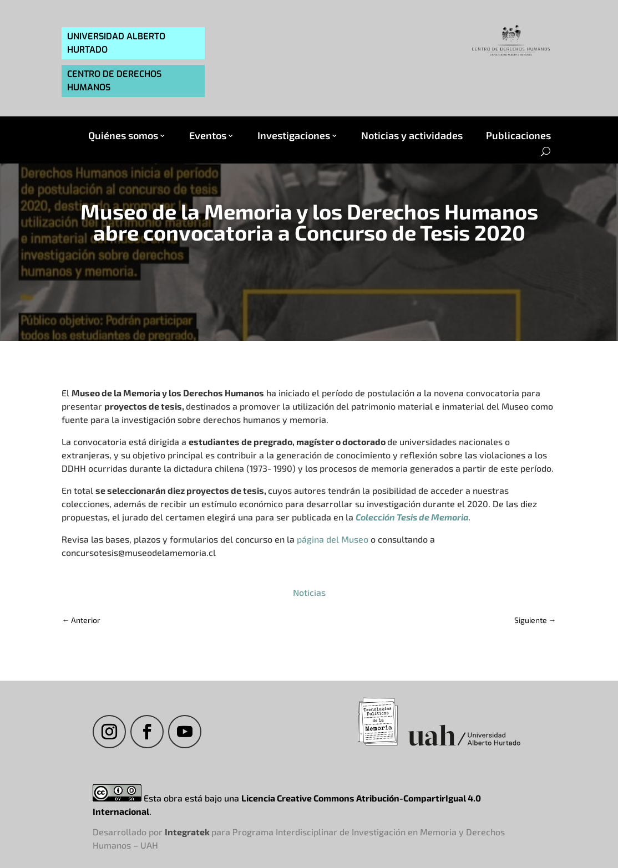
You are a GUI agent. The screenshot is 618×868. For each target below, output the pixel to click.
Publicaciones (518, 135)
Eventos (207, 135)
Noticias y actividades (412, 135)
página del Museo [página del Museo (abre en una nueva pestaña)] (332, 539)
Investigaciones (293, 135)
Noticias (309, 592)
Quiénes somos (123, 135)
